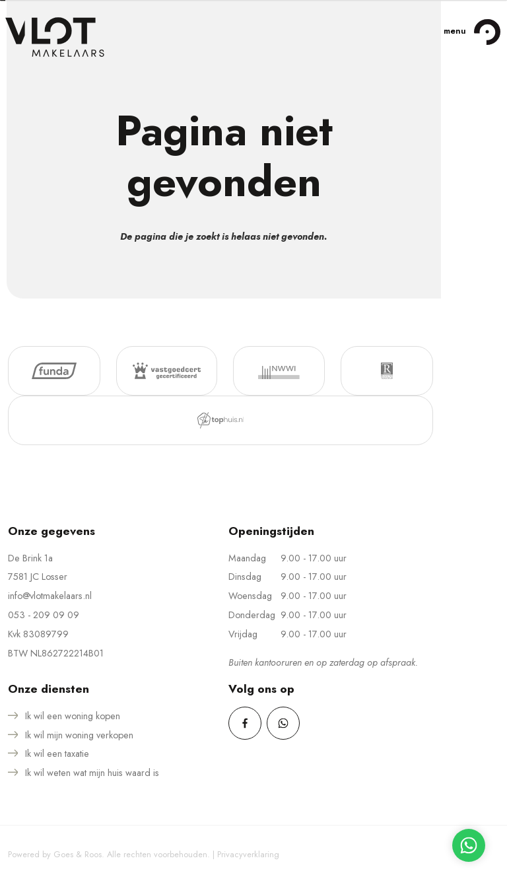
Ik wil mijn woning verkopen (79, 735)
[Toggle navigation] (486, 31)
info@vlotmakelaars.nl (50, 595)
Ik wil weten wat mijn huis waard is (92, 772)
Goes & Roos (77, 854)
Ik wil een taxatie (57, 753)
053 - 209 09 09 (43, 614)
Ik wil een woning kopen (72, 716)
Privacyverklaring (248, 854)
